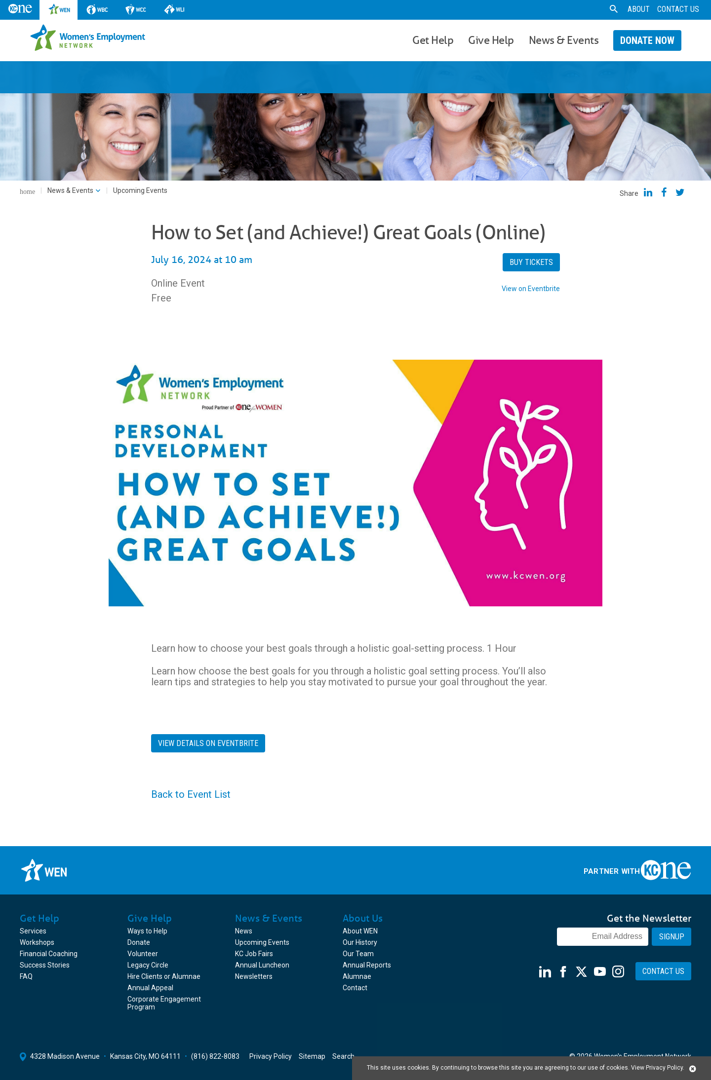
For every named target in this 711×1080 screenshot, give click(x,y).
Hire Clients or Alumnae (163, 976)
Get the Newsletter (649, 918)
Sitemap (312, 1056)
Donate (138, 942)
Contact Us (678, 9)
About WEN (360, 931)
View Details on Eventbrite (208, 743)
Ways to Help (147, 931)
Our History (360, 942)
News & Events (564, 39)
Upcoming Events (262, 942)
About (639, 9)
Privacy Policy (270, 1056)
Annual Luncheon (262, 965)
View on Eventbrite (531, 289)
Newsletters (254, 976)
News (243, 931)
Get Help (432, 39)
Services (33, 931)
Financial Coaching (49, 954)
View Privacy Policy (657, 1067)
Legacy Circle (147, 965)
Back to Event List (191, 794)
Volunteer (142, 954)
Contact (355, 988)
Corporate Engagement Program (164, 1003)
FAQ (26, 976)
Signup (671, 936)
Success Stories (45, 965)
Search (343, 1056)
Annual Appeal (150, 988)
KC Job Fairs (254, 954)
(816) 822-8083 (215, 1056)
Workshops (37, 942)
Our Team (358, 954)
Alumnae (357, 976)
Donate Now (647, 40)
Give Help (491, 39)
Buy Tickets (531, 262)
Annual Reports (367, 965)
